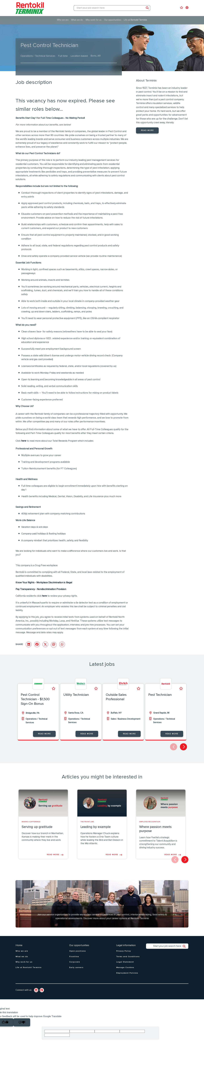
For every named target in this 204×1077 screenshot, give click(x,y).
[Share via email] (54, 645)
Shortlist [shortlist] (53, 688)
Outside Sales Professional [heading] (116, 697)
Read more (147, 130)
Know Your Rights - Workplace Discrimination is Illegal (44, 582)
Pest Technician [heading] (160, 695)
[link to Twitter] (42, 990)
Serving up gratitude (37, 827)
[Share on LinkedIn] (28, 644)
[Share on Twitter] (45, 644)
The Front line (87, 822)
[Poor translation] (21, 1022)
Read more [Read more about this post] (53, 855)
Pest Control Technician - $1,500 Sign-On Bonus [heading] (35, 699)
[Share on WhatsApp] (62, 644)
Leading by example (95, 827)
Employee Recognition (149, 822)
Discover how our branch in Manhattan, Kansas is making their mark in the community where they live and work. (43, 836)
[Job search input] (112, 8)
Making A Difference (31, 822)
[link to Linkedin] (36, 990)
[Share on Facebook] (37, 644)
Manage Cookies (125, 967)
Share (19, 644)
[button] (183, 746)
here (23, 441)
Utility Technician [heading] (76, 695)
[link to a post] (43, 803)
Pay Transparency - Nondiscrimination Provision (41, 589)
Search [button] (147, 8)
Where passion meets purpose (155, 829)
